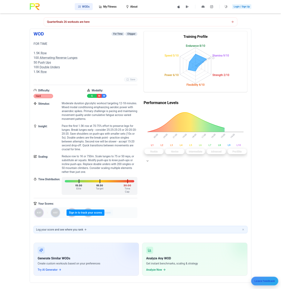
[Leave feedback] (264, 280)
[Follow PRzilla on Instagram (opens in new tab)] (211, 6)
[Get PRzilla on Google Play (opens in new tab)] (187, 6)
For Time (118, 34)
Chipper (131, 34)
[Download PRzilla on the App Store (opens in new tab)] (178, 6)
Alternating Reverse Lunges (58, 58)
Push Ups (44, 62)
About (132, 6)
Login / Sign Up (242, 6)
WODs (84, 6)
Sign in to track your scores (85, 212)
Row (44, 53)
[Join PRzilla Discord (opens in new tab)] (203, 6)
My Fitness (107, 6)
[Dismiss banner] (243, 229)
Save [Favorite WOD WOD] (130, 79)
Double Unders (50, 67)
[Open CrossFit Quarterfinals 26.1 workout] (140, 21)
